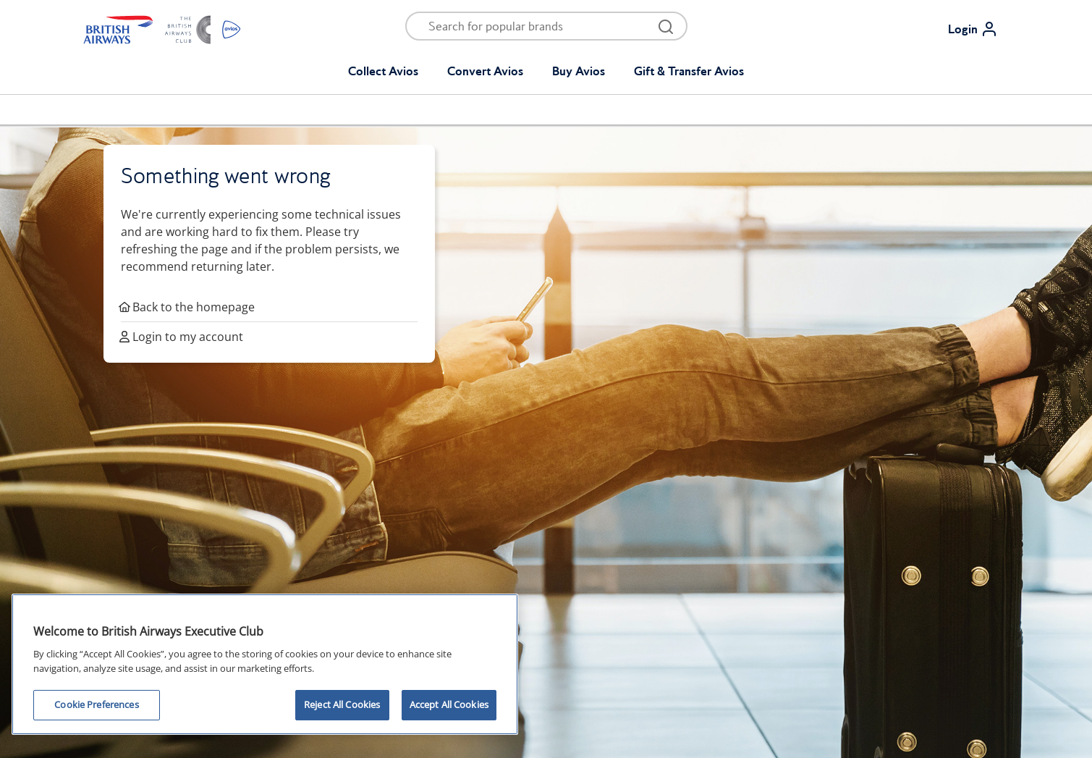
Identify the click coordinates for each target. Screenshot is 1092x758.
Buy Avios (578, 71)
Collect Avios (383, 71)
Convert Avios (485, 71)
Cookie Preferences (96, 704)
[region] (265, 664)
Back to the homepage (188, 307)
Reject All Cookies (342, 704)
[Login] (979, 29)
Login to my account (182, 337)
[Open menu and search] (537, 26)
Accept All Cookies (449, 704)
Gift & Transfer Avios (689, 71)
